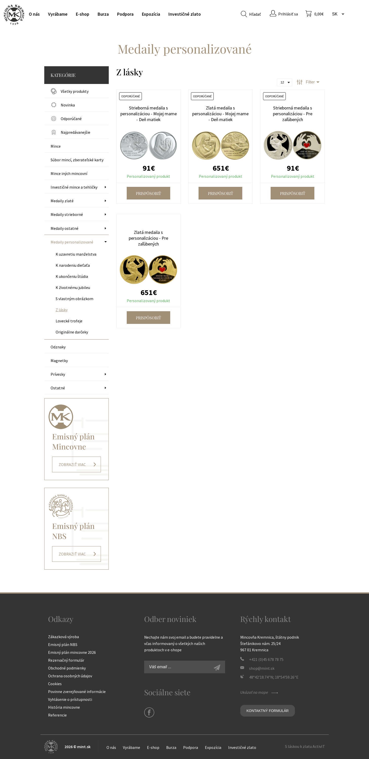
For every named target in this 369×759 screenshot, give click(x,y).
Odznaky (58, 346)
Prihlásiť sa (288, 13)
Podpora (125, 14)
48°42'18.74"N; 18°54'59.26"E (273, 677)
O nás (34, 14)
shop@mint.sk (261, 668)
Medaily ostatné (64, 228)
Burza (103, 14)
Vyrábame (58, 14)
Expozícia (151, 14)
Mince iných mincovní (69, 173)
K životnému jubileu (73, 287)
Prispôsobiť (148, 193)
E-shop (82, 14)
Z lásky (62, 309)
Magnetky (59, 360)
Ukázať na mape (259, 692)
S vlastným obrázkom (74, 298)
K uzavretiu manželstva (76, 254)
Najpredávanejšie (75, 132)
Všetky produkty (75, 91)
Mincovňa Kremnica (14, 14)
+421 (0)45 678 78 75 (266, 659)
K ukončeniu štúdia (72, 276)
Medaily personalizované (72, 241)
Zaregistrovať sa (222, 668)
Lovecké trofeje (69, 320)
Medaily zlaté (62, 200)
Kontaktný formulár (268, 711)
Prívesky (58, 374)
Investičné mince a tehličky (74, 187)
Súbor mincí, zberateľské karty (77, 159)
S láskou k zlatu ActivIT (305, 746)
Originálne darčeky (72, 331)
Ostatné (58, 387)
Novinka (68, 104)
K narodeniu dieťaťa (73, 265)
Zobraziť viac (72, 464)
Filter (310, 82)
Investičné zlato (184, 14)
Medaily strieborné (67, 214)
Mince (56, 146)
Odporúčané (71, 118)
